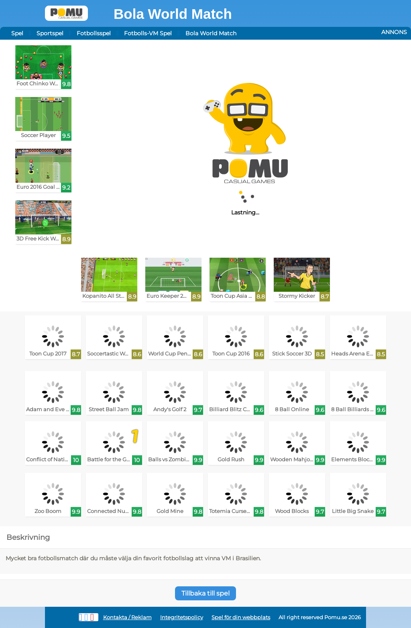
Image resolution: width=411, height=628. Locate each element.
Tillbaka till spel (205, 593)
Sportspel (50, 33)
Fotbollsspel (94, 33)
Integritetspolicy (181, 617)
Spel (17, 33)
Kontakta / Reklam (127, 617)
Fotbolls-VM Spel (148, 33)
